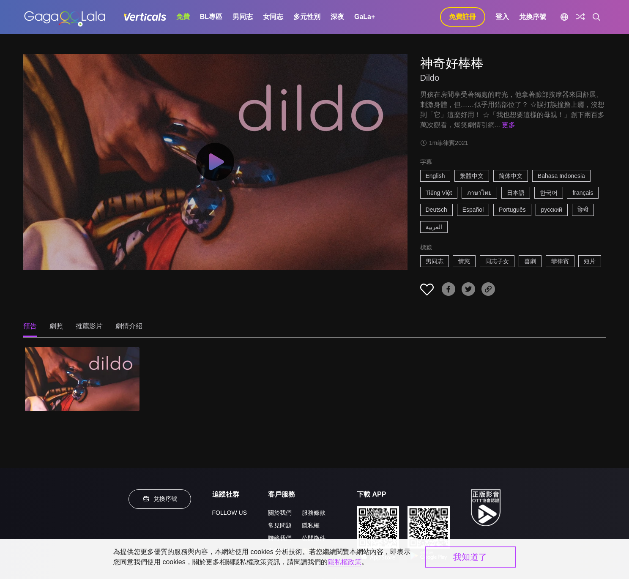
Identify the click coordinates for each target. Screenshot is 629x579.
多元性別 (306, 16)
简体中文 (510, 175)
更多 (508, 124)
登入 (502, 16)
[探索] (580, 17)
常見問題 (280, 525)
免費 (183, 16)
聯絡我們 (280, 538)
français (582, 192)
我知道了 (470, 557)
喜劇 (530, 261)
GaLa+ (364, 16)
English (435, 175)
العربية (434, 227)
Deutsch (436, 209)
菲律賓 (560, 261)
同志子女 (497, 261)
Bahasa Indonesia (561, 175)
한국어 (549, 192)
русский (551, 209)
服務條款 (313, 512)
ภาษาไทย (479, 192)
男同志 (242, 16)
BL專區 (211, 16)
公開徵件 (313, 538)
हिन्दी (582, 209)
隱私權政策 (344, 561)
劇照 (56, 326)
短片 (590, 261)
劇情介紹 (128, 326)
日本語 (516, 192)
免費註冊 (462, 16)
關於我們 (280, 512)
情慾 (464, 261)
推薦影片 (89, 326)
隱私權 (311, 525)
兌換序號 (532, 16)
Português (512, 209)
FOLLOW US (229, 512)
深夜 (337, 16)
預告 (30, 326)
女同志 (273, 16)
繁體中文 (472, 175)
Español (473, 209)
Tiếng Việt (439, 192)
